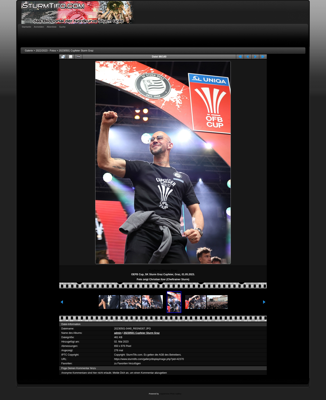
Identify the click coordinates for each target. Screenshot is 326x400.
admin (117, 332)
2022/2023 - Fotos (46, 50)
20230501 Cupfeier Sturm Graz (76, 50)
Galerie (29, 50)
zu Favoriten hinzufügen (127, 363)
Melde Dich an (121, 372)
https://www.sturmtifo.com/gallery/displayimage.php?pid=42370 (149, 359)
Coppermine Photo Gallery (170, 394)
